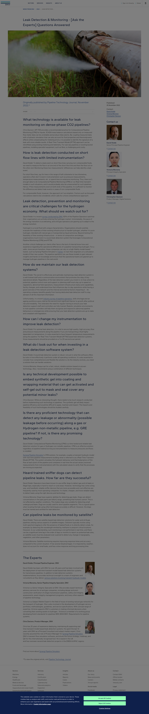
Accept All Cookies (104, 702)
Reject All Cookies (105, 707)
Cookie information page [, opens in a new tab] (42, 708)
